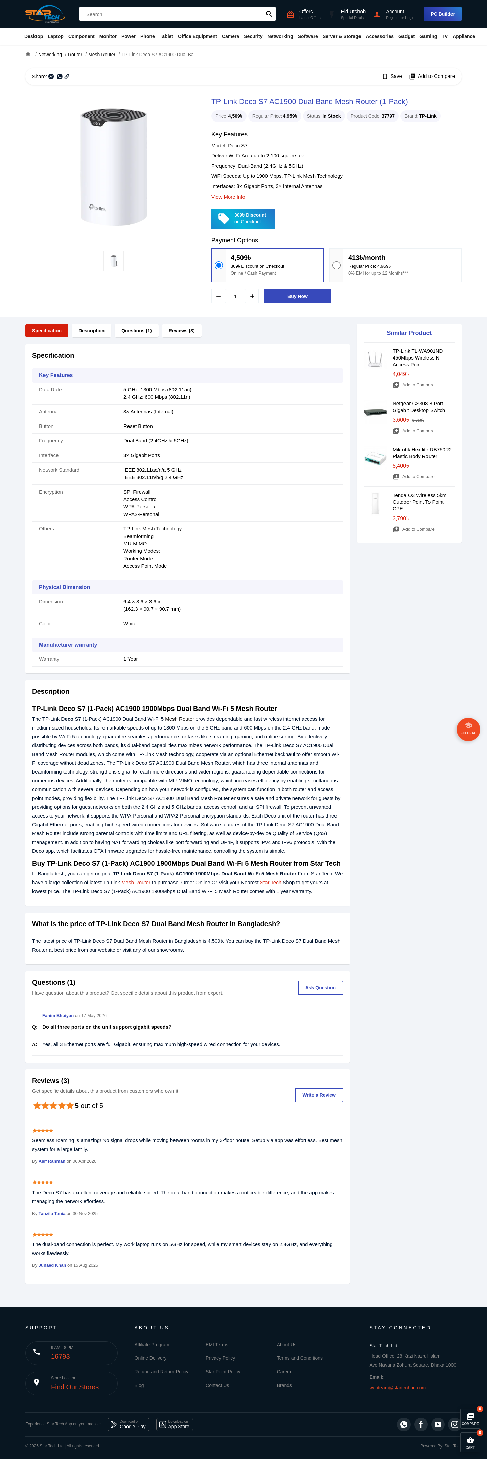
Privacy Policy (220, 1358)
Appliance (464, 36)
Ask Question (320, 987)
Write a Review (319, 1095)
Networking (280, 36)
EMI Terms (217, 1344)
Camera (230, 36)
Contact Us (217, 1385)
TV (445, 36)
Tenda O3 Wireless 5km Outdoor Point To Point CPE (419, 501)
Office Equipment (197, 36)
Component (81, 36)
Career (284, 1371)
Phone (147, 36)
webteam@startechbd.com (398, 1387)
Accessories (380, 36)
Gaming (428, 36)
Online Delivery (151, 1358)
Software (308, 36)
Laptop (56, 36)
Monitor (108, 36)
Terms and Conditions (300, 1358)
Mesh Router (179, 719)
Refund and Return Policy (162, 1371)
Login (409, 18)
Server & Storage (342, 36)
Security (253, 36)
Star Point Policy (223, 1371)
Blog (139, 1385)
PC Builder (443, 14)
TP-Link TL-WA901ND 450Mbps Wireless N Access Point (418, 357)
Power (128, 36)
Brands (284, 1385)
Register (393, 18)
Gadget (406, 36)
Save (391, 76)
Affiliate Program (152, 1344)
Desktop (33, 36)
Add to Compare (432, 76)
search (269, 14)
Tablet (166, 36)
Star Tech (270, 882)
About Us (287, 1344)
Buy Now (297, 296)
